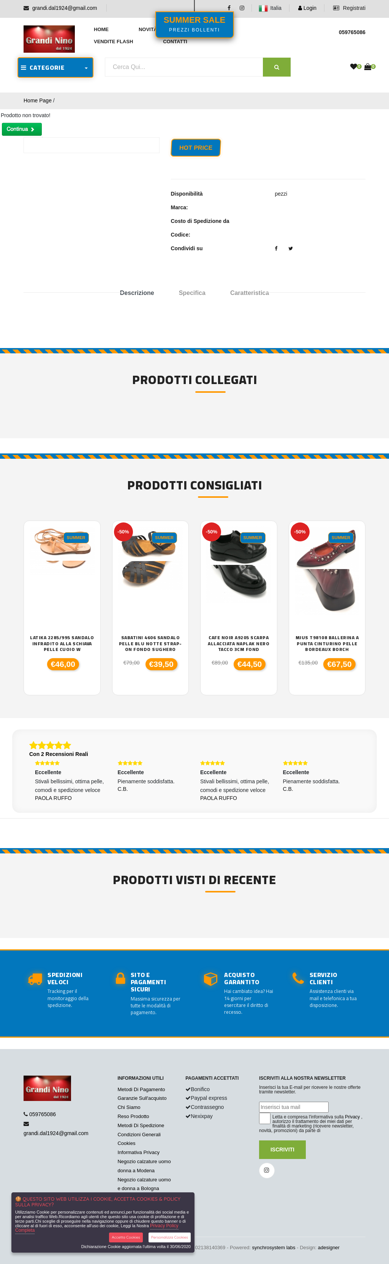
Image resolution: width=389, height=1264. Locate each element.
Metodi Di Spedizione (140, 1125)
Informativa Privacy (138, 1152)
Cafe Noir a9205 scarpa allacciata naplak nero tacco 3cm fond (238, 643)
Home (101, 29)
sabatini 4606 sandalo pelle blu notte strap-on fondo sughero (150, 643)
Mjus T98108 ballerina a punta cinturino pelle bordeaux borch (327, 643)
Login (307, 8)
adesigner (329, 1247)
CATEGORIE (43, 67)
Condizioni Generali (138, 1134)
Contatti (175, 41)
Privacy (352, 1117)
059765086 (42, 1114)
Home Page (38, 100)
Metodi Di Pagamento (141, 1089)
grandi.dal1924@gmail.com (64, 8)
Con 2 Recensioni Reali (58, 754)
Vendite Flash (113, 41)
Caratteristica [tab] (249, 293)
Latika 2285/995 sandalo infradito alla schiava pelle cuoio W (62, 643)
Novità (148, 29)
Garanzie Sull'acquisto (141, 1098)
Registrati (349, 8)
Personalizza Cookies (169, 1237)
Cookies (126, 1143)
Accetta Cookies (126, 1237)
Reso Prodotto (133, 1116)
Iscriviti (282, 1149)
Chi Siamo (128, 1107)
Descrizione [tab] (137, 293)
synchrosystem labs (273, 1247)
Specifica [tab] (192, 293)
